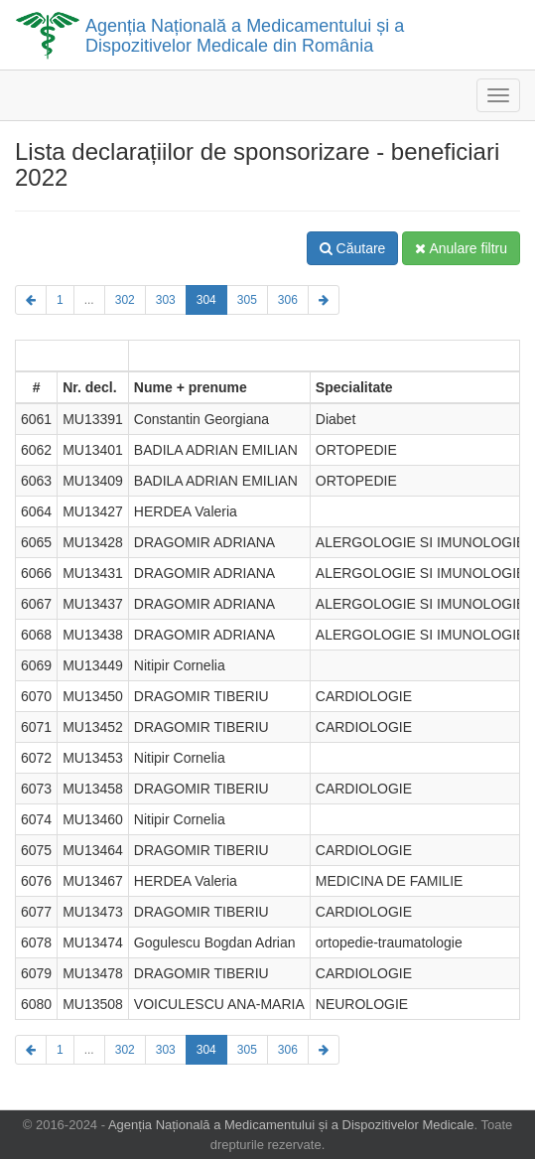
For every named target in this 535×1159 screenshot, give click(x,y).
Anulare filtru (461, 248)
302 (125, 300)
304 (206, 300)
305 (247, 300)
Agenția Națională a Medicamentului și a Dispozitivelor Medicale (291, 1124)
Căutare (353, 248)
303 (166, 300)
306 (288, 300)
